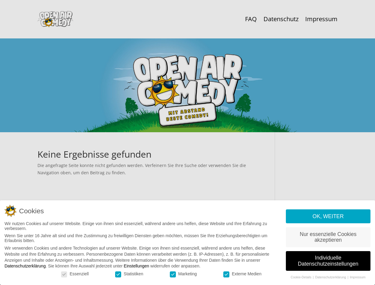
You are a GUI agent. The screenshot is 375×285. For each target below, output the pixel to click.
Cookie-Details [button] (301, 279)
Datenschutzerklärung (25, 268)
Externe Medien (242, 276)
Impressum (358, 279)
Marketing (183, 276)
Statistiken (129, 276)
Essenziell (75, 276)
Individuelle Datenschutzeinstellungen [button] (328, 263)
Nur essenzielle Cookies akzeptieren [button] (328, 240)
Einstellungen (136, 268)
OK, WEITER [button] (328, 219)
